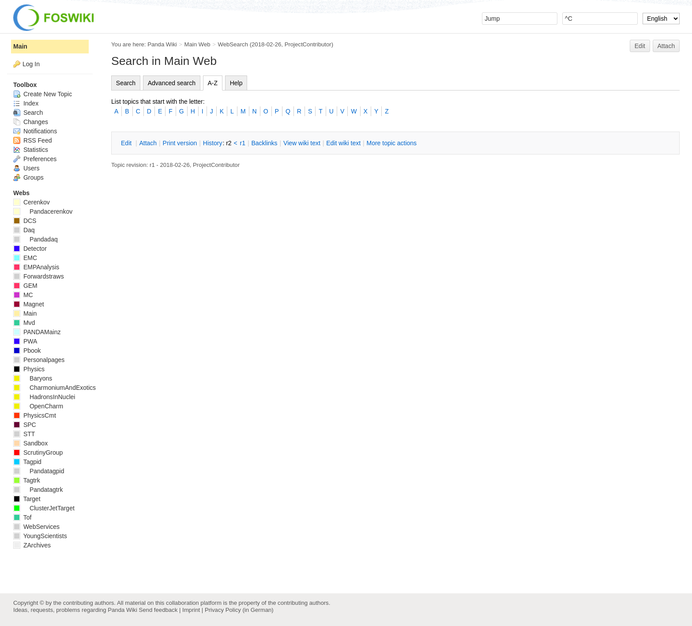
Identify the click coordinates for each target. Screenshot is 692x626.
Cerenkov (31, 202)
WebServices (36, 526)
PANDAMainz (36, 332)
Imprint (191, 610)
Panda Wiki (162, 44)
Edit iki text (343, 143)
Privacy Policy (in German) (239, 610)
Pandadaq (35, 239)
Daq (24, 230)
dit (127, 143)
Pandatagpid (38, 471)
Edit (640, 45)
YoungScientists (40, 535)
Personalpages (38, 359)
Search (125, 83)
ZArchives (32, 545)
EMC (25, 257)
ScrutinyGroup (38, 452)
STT (24, 433)
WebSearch (233, 44)
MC (23, 294)
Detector (30, 248)
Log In (31, 64)
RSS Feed (32, 140)
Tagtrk (26, 480)
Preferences (34, 158)
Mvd (24, 322)
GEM (25, 285)
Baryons (32, 378)
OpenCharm (38, 406)
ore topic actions (391, 143)
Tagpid (27, 461)
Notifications (35, 131)
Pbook (27, 350)
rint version (180, 143)
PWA (25, 341)
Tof (22, 517)
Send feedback (158, 610)
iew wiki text (301, 143)
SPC (24, 424)
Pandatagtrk (38, 489)
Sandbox (30, 443)
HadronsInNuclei (44, 396)
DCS (24, 220)
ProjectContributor (308, 44)
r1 (242, 143)
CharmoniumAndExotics (54, 387)
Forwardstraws (38, 276)
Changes (30, 121)
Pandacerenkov (42, 211)
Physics (29, 369)
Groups (28, 177)
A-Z (213, 83)
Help (236, 83)
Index (25, 103)
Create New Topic (42, 94)
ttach (148, 143)
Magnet (28, 304)
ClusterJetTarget (44, 508)
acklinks (264, 143)
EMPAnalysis (36, 267)
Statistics (30, 149)
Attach (666, 45)
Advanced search (172, 83)
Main (20, 46)
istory (212, 143)
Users (26, 168)
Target (27, 498)
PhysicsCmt (34, 415)
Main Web (197, 44)
